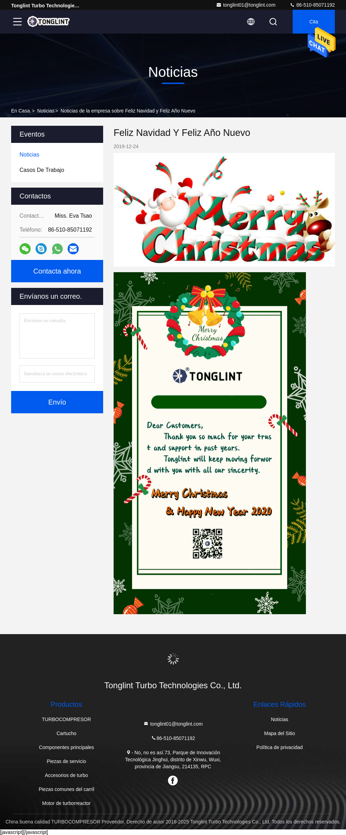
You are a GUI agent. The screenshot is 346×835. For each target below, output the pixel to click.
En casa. (21, 111)
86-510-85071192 (312, 5)
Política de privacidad (279, 747)
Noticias (46, 111)
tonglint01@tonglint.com (245, 5)
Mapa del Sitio (279, 733)
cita (313, 21)
